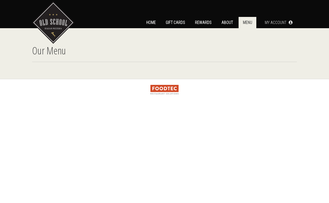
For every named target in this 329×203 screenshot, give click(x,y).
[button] (279, 22)
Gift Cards (175, 22)
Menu (247, 22)
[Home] (53, 14)
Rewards (203, 22)
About (227, 22)
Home (151, 22)
